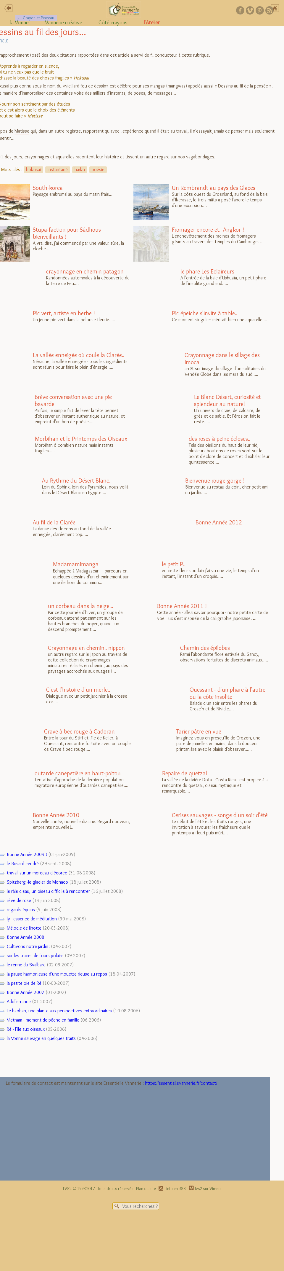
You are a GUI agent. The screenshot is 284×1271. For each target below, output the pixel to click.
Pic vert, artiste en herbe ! (64, 313)
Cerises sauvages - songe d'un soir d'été (220, 815)
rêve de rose (19, 900)
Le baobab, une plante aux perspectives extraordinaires (59, 1011)
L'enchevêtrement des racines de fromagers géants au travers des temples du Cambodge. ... (198, 244)
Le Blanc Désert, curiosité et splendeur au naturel (227, 400)
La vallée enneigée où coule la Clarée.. (78, 355)
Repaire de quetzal (184, 773)
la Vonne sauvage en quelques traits (41, 1038)
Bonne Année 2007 (25, 992)
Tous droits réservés (115, 1188)
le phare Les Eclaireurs (207, 271)
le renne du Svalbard (26, 965)
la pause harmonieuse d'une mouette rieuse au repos (57, 974)
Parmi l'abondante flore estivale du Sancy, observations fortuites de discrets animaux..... (200, 662)
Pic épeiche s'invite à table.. (204, 313)
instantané (58, 169)
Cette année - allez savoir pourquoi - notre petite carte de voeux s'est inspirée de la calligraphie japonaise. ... (200, 620)
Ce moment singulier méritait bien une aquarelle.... (200, 327)
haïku (80, 169)
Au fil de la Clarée (54, 522)
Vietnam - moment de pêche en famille (43, 1020)
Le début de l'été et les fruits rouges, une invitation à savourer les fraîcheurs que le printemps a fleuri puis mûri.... (200, 825)
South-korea (48, 187)
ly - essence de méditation (32, 919)
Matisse (21, 131)
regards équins (21, 909)
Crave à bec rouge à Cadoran (79, 731)
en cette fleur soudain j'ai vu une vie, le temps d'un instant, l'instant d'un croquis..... (196, 578)
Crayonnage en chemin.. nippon (86, 647)
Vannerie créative (63, 22)
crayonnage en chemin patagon (85, 271)
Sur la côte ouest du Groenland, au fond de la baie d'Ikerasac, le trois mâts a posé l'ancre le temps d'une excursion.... (200, 202)
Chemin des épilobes (205, 647)
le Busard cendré (23, 863)
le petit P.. (173, 564)
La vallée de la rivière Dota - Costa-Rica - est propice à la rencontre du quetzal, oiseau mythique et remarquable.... (201, 787)
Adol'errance (19, 1001)
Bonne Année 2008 (25, 937)
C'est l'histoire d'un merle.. (78, 689)
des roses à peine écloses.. (219, 438)
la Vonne (19, 22)
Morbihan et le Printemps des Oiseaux (81, 438)
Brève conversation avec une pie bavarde (73, 400)
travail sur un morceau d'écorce (37, 873)
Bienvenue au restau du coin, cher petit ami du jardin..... (201, 495)
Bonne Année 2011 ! (182, 606)
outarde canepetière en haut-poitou (78, 773)
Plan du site (146, 1188)
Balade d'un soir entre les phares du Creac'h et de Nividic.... (199, 701)
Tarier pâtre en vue (198, 731)
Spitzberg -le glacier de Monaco (37, 882)
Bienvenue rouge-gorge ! (215, 480)
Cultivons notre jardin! (28, 946)
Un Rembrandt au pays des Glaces (213, 187)
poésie (98, 169)
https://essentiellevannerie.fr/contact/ (181, 1083)
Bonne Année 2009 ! (27, 854)
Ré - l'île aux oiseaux (26, 1029)
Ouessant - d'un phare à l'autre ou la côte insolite (227, 693)
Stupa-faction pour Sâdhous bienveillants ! (67, 233)
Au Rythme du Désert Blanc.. (77, 480)
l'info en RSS (175, 1188)
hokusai (33, 169)
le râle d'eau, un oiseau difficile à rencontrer (48, 891)
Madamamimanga (76, 564)
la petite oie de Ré (24, 983)
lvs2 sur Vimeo (208, 1188)
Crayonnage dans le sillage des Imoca (222, 358)
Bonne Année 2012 (219, 522)
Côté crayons (113, 22)
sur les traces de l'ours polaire (35, 955)
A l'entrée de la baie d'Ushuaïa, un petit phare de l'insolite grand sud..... (199, 285)
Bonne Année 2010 (56, 815)
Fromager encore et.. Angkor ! (208, 229)
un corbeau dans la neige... (80, 606)
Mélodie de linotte (24, 928)
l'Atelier (152, 22)
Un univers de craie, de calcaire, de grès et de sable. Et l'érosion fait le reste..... (197, 411)
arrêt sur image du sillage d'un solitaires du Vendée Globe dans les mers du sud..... (199, 369)
